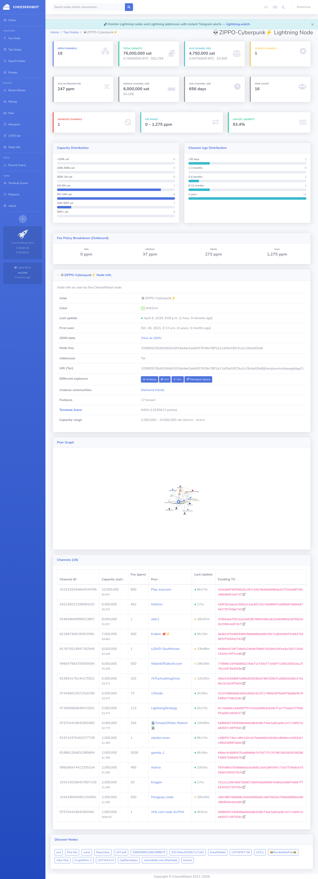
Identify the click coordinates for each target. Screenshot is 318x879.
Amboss (149, 379)
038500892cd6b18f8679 (148, 852)
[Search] (88, 7)
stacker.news (160, 738)
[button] (304, 7)
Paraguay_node (162, 797)
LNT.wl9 (121, 852)
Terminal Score (70, 410)
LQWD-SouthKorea (165, 649)
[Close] (312, 24)
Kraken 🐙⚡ (160, 634)
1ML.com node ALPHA (167, 812)
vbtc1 (155, 619)
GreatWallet (218, 852)
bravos (187, 860)
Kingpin (156, 782)
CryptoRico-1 (83, 860)
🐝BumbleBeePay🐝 (283, 852)
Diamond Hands (152, 390)
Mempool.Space (198, 379)
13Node (157, 693)
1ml (165, 379)
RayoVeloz (103, 852)
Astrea (156, 767)
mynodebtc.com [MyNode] (160, 860)
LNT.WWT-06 (241, 852)
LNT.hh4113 (106, 860)
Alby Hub (62, 860)
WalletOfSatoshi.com (166, 663)
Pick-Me (72, 852)
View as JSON (151, 338)
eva (58, 852)
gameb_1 (158, 752)
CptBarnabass (129, 860)
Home (54, 32)
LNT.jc (260, 852)
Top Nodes (71, 32)
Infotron (156, 604)
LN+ (177, 379)
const (86, 852)
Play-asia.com (161, 589)
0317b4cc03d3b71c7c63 (187, 852)
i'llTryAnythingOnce (165, 678)
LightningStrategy (164, 708)
